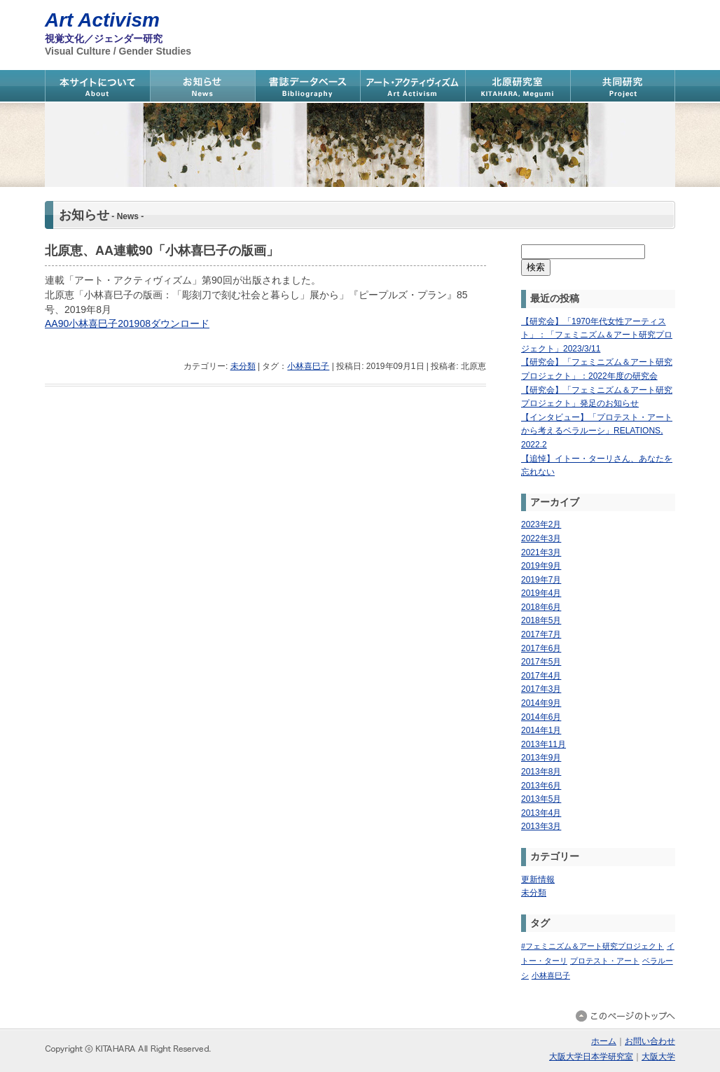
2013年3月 (541, 826)
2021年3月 (541, 552)
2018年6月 (541, 607)
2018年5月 (541, 620)
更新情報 (538, 879)
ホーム (603, 1041)
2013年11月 (543, 744)
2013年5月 (541, 799)
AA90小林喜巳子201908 (98, 323)
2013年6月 (541, 786)
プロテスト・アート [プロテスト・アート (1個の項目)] (604, 960)
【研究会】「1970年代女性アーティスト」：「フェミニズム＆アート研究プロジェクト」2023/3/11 (596, 335)
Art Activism (102, 20)
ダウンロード (180, 323)
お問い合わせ (650, 1041)
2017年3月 (541, 689)
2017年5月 (541, 662)
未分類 (243, 366)
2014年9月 (541, 703)
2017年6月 (541, 648)
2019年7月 (541, 580)
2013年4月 (541, 813)
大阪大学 (658, 1056)
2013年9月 (541, 758)
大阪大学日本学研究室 (591, 1056)
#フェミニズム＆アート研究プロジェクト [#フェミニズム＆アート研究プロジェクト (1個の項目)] (592, 946)
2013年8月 (541, 772)
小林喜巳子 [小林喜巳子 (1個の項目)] (551, 975)
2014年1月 (541, 730)
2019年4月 (541, 593)
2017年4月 (541, 676)
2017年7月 (541, 634)
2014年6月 (541, 717)
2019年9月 (541, 566)
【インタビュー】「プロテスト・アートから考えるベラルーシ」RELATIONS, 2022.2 (596, 431)
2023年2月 (541, 524)
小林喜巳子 (308, 366)
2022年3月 (541, 538)
